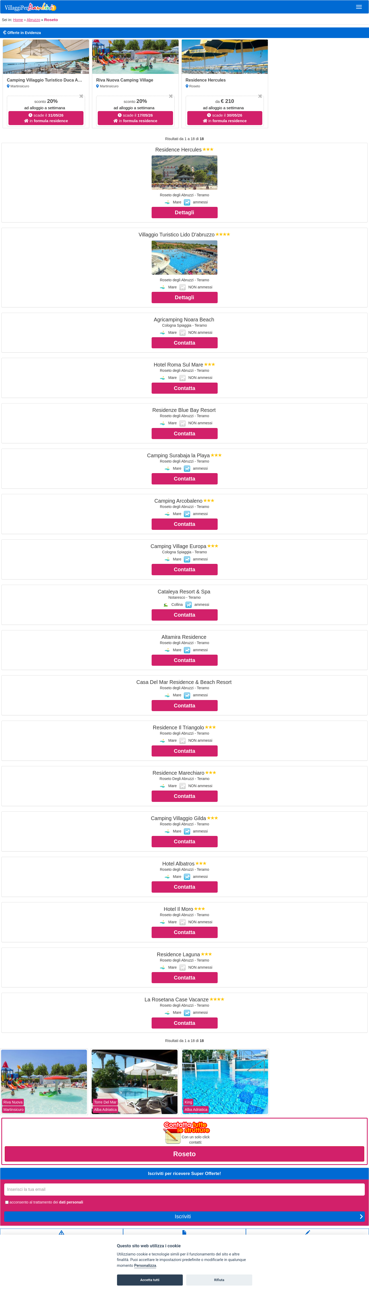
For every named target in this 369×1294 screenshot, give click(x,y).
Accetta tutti (150, 1280)
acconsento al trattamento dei (43, 1202)
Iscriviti (269, 1216)
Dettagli (184, 212)
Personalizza (145, 1265)
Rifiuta (219, 1280)
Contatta (184, 343)
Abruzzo (33, 20)
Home (18, 20)
